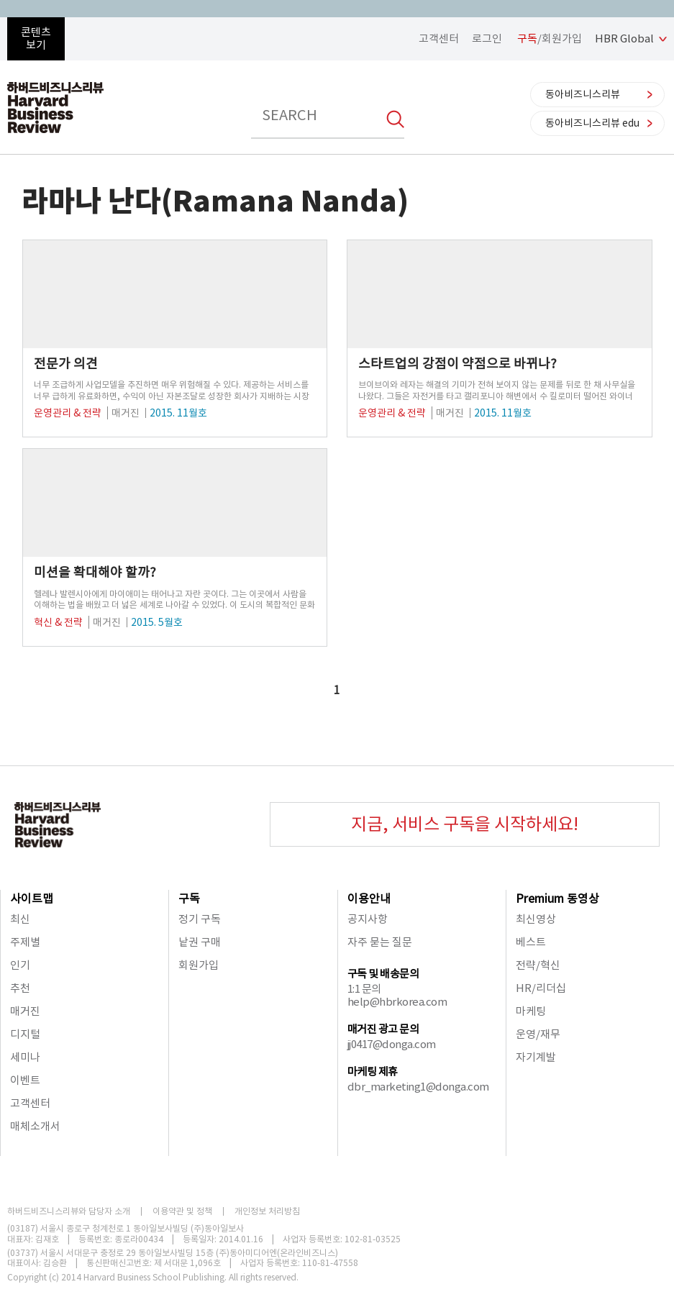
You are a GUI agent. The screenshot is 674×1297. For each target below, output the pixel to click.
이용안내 (369, 898)
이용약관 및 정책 (182, 1211)
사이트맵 (31, 898)
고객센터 (439, 38)
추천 (20, 988)
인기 (20, 965)
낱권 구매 (199, 942)
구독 (189, 898)
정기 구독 (199, 919)
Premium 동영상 (557, 898)
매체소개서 (35, 1126)
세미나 (25, 1057)
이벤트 (25, 1080)
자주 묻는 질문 (379, 942)
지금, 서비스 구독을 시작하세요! (464, 824)
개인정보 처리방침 (267, 1211)
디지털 (25, 1034)
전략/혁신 (538, 965)
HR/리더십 (541, 988)
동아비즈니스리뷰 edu (592, 123)
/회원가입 (549, 38)
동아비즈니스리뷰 (582, 94)
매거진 (25, 1011)
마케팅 (531, 1011)
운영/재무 (538, 1034)
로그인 (487, 38)
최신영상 (536, 919)
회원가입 (198, 965)
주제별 (25, 942)
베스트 (531, 942)
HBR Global (624, 38)
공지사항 (367, 919)
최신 (20, 919)
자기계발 (536, 1057)
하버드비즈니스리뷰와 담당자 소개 (68, 1211)
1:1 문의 (364, 989)
